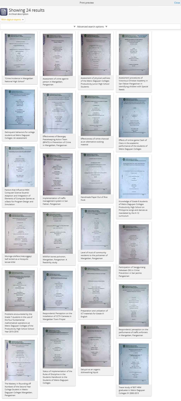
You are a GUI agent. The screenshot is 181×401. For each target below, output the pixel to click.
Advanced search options (90, 26)
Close (177, 2)
